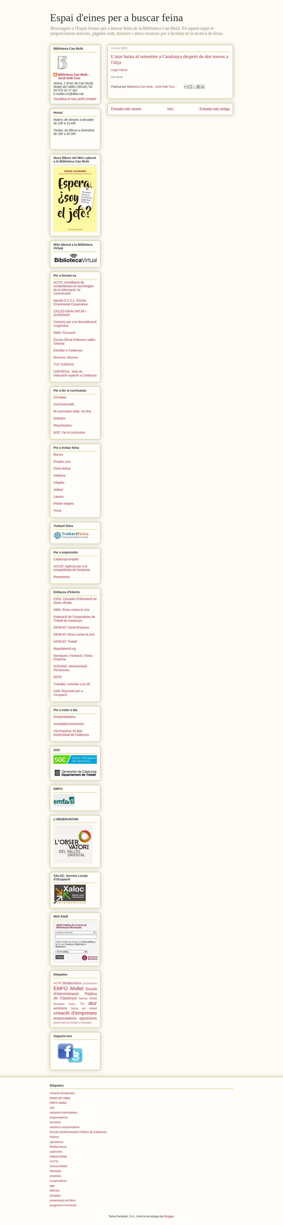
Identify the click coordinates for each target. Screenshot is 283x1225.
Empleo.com (62, 461)
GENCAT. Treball (65, 641)
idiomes (55, 1190)
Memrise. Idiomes (66, 357)
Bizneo (58, 454)
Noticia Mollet (58, 1156)
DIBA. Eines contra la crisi (71, 610)
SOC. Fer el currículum (69, 432)
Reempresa (61, 577)
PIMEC (72, 1004)
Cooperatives (89, 983)
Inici (170, 109)
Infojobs (59, 482)
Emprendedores (65, 717)
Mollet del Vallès (60, 1098)
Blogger (169, 1216)
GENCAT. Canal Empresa (71, 627)
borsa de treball (84, 1008)
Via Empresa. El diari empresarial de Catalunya (71, 732)
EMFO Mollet (68, 988)
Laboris (59, 496)
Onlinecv (59, 418)
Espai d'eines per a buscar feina (116, 17)
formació (55, 1122)
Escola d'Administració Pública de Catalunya (75, 993)
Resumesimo (63, 425)
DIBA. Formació (64, 332)
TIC (82, 1004)
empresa (55, 1176)
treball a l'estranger (81, 1022)
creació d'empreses (75, 1013)
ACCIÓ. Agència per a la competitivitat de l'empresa (72, 568)
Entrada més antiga (214, 109)
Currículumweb (64, 404)
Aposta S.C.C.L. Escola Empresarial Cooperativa (71, 302)
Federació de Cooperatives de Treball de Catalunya (74, 618)
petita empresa (62, 1022)
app (52, 1185)
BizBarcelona (72, 983)
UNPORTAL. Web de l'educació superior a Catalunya (75, 373)
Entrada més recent (126, 109)
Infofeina (59, 475)
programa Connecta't (63, 1205)
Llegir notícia (119, 70)
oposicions (88, 1018)
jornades (55, 1195)
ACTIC (58, 983)
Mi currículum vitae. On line (72, 411)
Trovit (57, 510)
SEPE (58, 677)
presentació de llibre (62, 1200)
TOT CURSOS (64, 364)
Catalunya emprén (66, 559)
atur (92, 1003)
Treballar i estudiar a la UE (72, 684)
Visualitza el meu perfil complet (75, 99)
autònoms (60, 1008)
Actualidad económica (69, 724)
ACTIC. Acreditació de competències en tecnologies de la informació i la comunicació (74, 288)
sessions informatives (63, 1112)
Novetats (59, 1004)
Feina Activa (62, 468)
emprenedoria (65, 1018)
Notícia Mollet (88, 998)
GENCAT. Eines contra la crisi (74, 634)
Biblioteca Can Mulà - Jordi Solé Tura (73, 76)
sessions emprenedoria (64, 1127)
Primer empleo (64, 503)
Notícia (54, 1136)
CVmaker (60, 397)
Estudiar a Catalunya (68, 350)
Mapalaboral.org (65, 648)
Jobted (58, 489)
